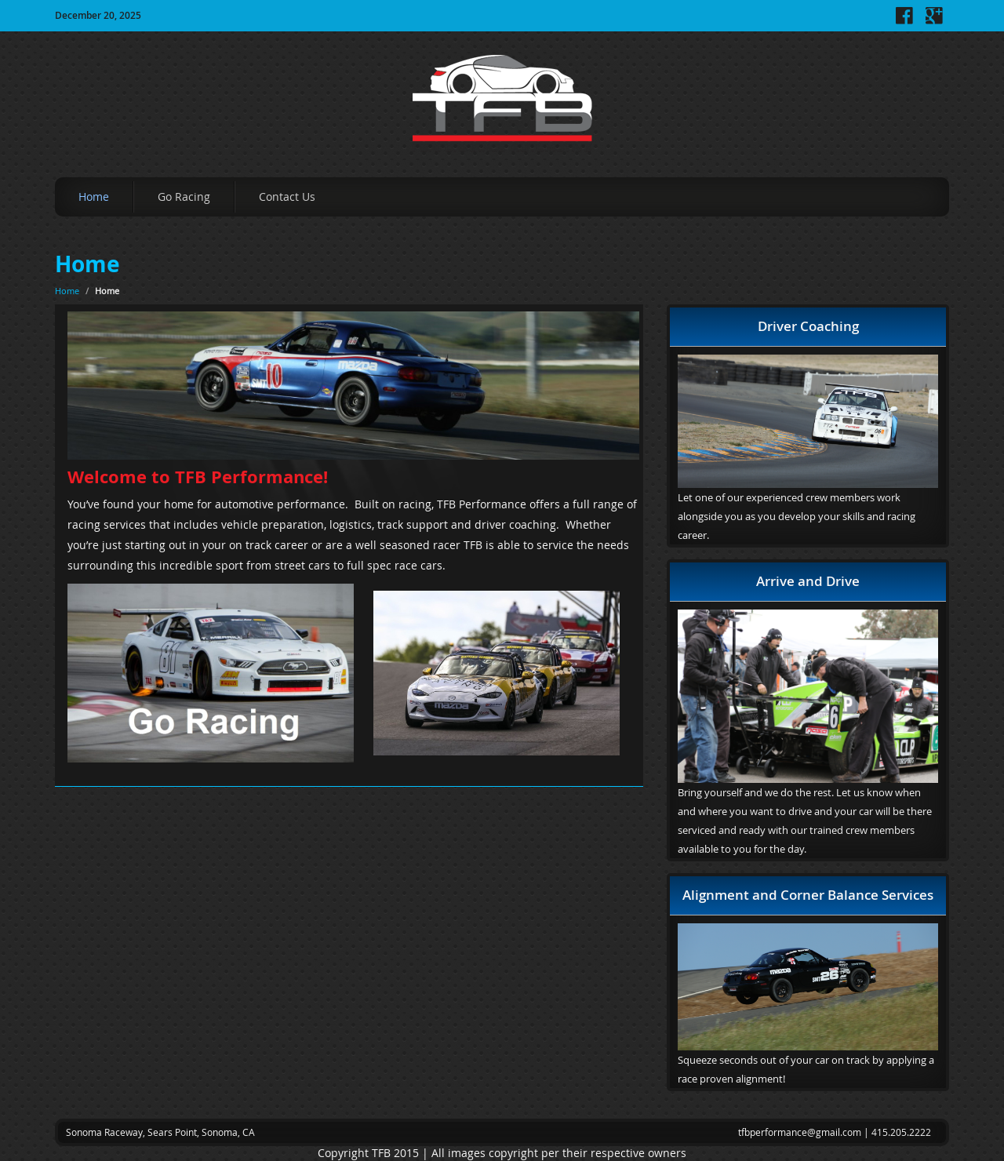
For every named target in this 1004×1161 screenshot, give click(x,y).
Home (93, 196)
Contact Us (287, 196)
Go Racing (184, 196)
